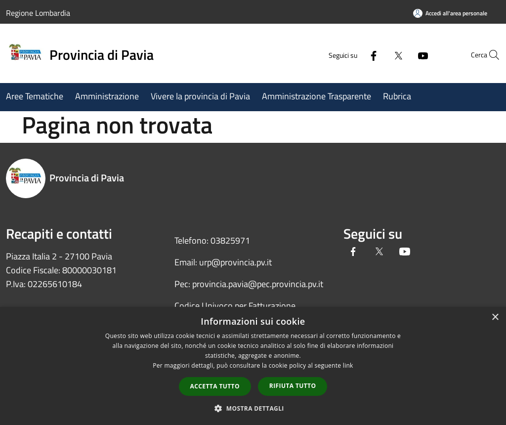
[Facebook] (351, 54)
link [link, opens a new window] (348, 365)
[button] (253, 408)
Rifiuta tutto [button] (292, 386)
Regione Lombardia (38, 13)
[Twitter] (375, 54)
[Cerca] (488, 55)
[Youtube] (400, 54)
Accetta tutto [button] (215, 386)
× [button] (495, 317)
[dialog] (253, 366)
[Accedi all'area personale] (450, 13)
